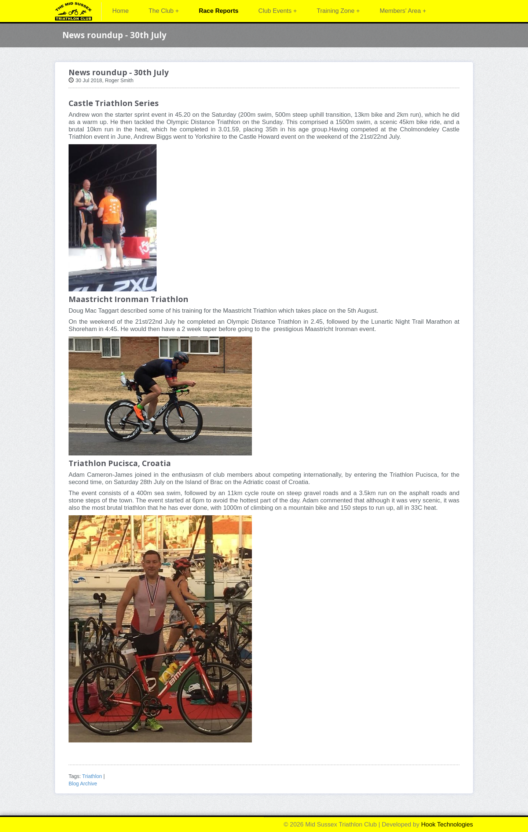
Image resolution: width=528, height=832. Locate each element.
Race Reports (218, 10)
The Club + (163, 10)
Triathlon (92, 776)
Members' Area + (403, 10)
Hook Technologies (447, 824)
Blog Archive (83, 783)
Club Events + (277, 10)
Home (120, 10)
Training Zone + (338, 10)
